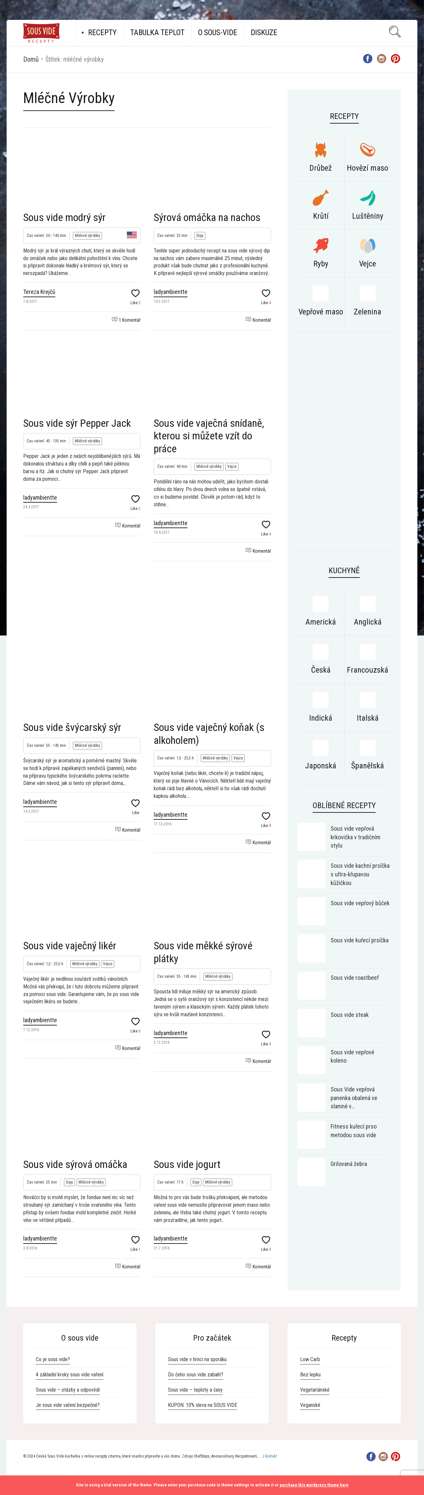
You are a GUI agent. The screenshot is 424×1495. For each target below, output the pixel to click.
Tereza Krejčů (39, 291)
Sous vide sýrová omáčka (75, 1164)
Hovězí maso (367, 168)
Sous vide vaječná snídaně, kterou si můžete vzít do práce (209, 436)
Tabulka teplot (157, 32)
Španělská (367, 765)
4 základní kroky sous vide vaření (69, 1374)
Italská (368, 718)
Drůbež (320, 168)
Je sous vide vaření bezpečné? (68, 1405)
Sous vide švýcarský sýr (72, 727)
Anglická (368, 622)
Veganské (310, 1405)
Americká (320, 622)
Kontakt (271, 1456)
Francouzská (367, 670)
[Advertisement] (147, 605)
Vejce (232, 466)
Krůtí (321, 216)
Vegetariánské (315, 1390)
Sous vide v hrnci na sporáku (197, 1359)
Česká (321, 670)
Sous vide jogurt (187, 1164)
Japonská (320, 765)
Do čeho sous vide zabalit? (195, 1374)
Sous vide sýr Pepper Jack (77, 423)
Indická (320, 718)
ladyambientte (170, 291)
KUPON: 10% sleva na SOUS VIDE (202, 1405)
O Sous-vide (217, 32)
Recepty (102, 32)
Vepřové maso (320, 311)
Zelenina (367, 311)
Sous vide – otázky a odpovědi (68, 1390)
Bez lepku (310, 1374)
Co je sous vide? (53, 1359)
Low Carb (310, 1359)
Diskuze (264, 32)
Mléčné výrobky (87, 235)
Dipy (199, 235)
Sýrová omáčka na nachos (207, 217)
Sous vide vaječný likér (69, 945)
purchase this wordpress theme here (314, 1484)
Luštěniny (367, 216)
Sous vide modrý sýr (64, 217)
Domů (31, 59)
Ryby (320, 263)
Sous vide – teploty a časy (195, 1390)
